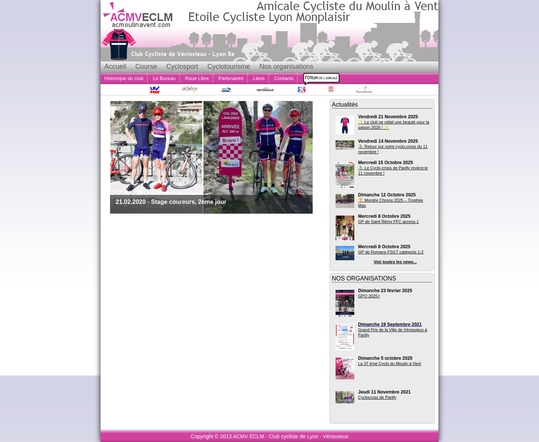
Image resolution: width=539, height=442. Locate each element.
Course (146, 66)
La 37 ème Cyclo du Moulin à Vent (389, 363)
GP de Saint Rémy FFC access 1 (388, 221)
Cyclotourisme (228, 66)
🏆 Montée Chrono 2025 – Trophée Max (390, 203)
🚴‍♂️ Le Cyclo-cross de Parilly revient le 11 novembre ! (393, 170)
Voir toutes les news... (395, 261)
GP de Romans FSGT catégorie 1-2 (390, 252)
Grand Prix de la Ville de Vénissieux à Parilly (392, 332)
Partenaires (230, 78)
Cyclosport (182, 66)
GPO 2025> (369, 296)
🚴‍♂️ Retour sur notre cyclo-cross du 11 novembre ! (393, 149)
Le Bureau (164, 78)
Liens (259, 78)
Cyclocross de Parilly (377, 397)
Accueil (115, 66)
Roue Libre (197, 78)
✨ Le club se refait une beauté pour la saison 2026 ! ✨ (393, 125)
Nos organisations (286, 66)
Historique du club (123, 78)
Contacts (284, 78)
